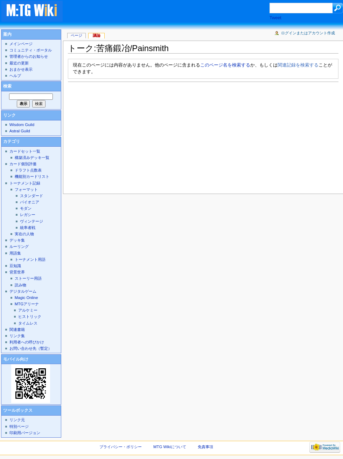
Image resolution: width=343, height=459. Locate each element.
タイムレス (27, 323)
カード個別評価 (22, 164)
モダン (25, 208)
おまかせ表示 (21, 69)
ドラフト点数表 (28, 170)
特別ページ (19, 426)
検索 (7, 86)
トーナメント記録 (24, 183)
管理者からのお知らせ (28, 56)
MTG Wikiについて (169, 447)
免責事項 (205, 447)
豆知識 (15, 266)
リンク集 (17, 336)
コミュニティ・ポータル (30, 50)
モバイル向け (15, 359)
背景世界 (17, 272)
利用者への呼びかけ (26, 342)
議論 (96, 35)
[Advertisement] (127, 136)
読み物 (20, 285)
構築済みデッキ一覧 (32, 157)
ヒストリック (29, 316)
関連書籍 (17, 329)
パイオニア (29, 202)
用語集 (15, 253)
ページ (76, 35)
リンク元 (17, 420)
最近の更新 (19, 63)
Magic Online (26, 297)
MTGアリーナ (27, 304)
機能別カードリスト (32, 176)
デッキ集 (17, 240)
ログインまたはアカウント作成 (308, 33)
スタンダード (31, 196)
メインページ (21, 44)
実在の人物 (24, 234)
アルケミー (27, 310)
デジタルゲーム (22, 291)
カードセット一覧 (24, 151)
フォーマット (26, 189)
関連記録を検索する (298, 65)
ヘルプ (15, 76)
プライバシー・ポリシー (120, 447)
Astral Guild (19, 131)
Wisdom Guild (21, 125)
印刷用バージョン (24, 433)
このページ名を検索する (225, 65)
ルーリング (19, 246)
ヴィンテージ (31, 221)
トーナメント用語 (30, 259)
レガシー (27, 215)
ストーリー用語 (28, 278)
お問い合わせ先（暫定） (30, 348)
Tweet (275, 17)
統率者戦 (27, 227)
